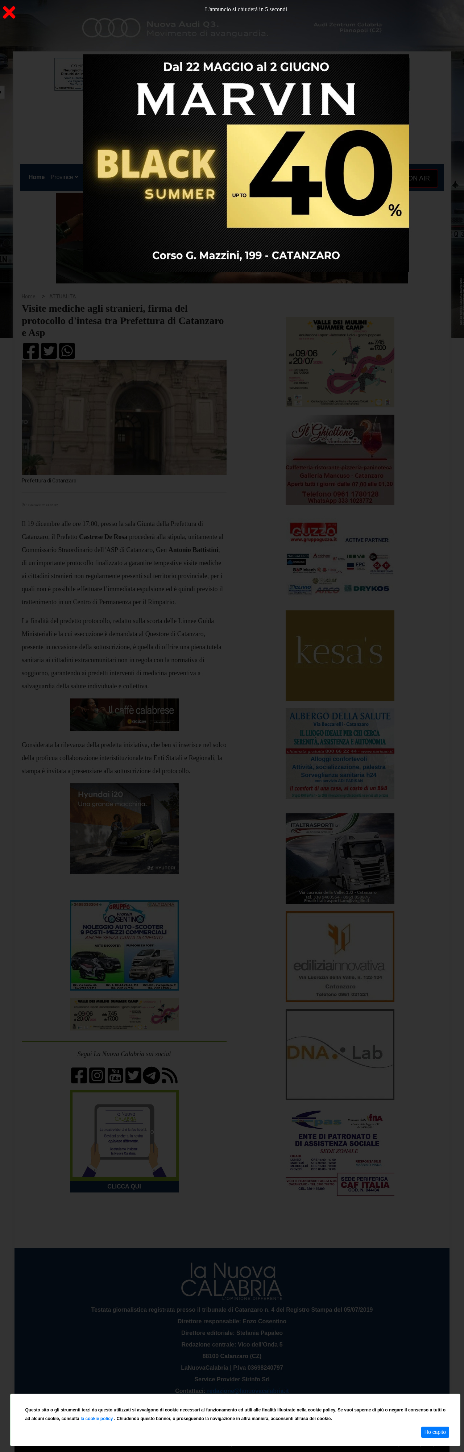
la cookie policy (97, 1418)
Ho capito (435, 1432)
